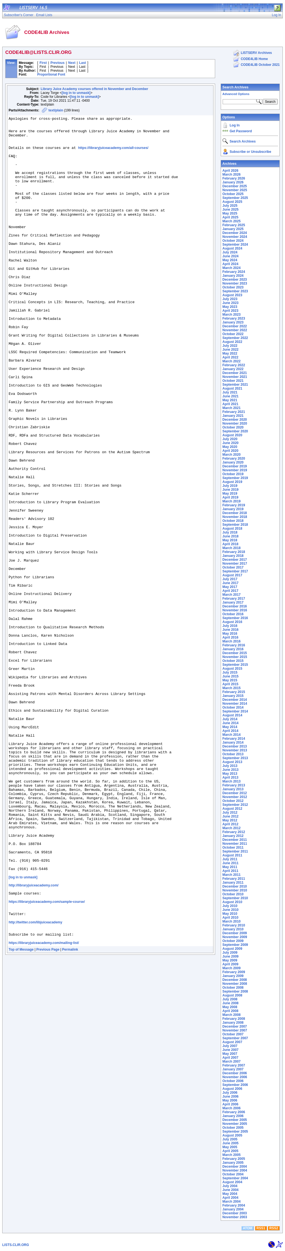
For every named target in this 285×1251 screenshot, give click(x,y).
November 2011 (234, 844)
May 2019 (229, 493)
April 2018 (230, 544)
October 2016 (233, 614)
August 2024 (232, 248)
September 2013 (235, 758)
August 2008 (232, 995)
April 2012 (230, 824)
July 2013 (229, 766)
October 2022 (233, 334)
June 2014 (230, 723)
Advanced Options (235, 94)
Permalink (70, 1111)
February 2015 (233, 692)
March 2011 (231, 875)
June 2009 (230, 956)
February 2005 (233, 1159)
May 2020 (229, 447)
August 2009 (232, 949)
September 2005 (235, 1131)
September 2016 (235, 618)
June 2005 (230, 1143)
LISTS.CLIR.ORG (15, 1245)
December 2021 (234, 373)
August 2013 (232, 762)
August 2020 (232, 435)
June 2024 (230, 256)
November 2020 (234, 423)
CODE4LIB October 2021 (260, 65)
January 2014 (233, 742)
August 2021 (232, 388)
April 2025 (230, 217)
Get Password (241, 131)
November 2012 (234, 797)
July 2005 (229, 1139)
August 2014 (232, 715)
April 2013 (230, 777)
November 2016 (234, 610)
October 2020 (233, 427)
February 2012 (233, 832)
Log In (235, 125)
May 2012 (229, 820)
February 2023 (233, 318)
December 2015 (234, 653)
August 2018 (232, 528)
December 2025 (234, 186)
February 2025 (233, 225)
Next (71, 63)
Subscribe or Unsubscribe (250, 152)
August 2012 (232, 809)
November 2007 (234, 1030)
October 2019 (233, 474)
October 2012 (233, 801)
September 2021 (235, 385)
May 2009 (229, 960)
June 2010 (230, 910)
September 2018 (235, 525)
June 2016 (230, 630)
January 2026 (233, 182)
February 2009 (233, 972)
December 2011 (234, 840)
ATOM (247, 1228)
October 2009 (233, 941)
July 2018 (229, 532)
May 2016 (229, 634)
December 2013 (234, 746)
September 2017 (235, 571)
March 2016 (231, 641)
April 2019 (230, 497)
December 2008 (234, 980)
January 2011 (233, 882)
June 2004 (230, 1190)
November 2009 (234, 937)
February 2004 (233, 1205)
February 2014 (233, 739)
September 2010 (235, 898)
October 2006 (233, 1081)
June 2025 (230, 209)
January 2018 (233, 556)
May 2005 (229, 1147)
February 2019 (233, 505)
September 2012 (235, 805)
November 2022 (234, 330)
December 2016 (234, 606)
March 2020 (231, 455)
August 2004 (232, 1182)
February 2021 (233, 412)
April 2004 (230, 1198)
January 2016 (233, 649)
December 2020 (234, 420)
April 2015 (230, 684)
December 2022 (234, 326)
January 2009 (233, 976)
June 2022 (230, 350)
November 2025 (234, 190)
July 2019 (229, 486)
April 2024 (230, 264)
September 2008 (235, 991)
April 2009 (230, 964)
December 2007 (234, 1026)
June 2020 (230, 443)
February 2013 (233, 785)
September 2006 (235, 1085)
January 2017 (233, 602)
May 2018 (229, 540)
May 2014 (229, 727)
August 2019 (232, 482)
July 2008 (229, 999)
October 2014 (233, 707)
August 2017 (232, 575)
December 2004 (234, 1166)
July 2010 (229, 906)
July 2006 (229, 1093)
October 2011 (233, 847)
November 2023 (234, 283)
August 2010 (232, 902)
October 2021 (233, 381)
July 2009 (229, 953)
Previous (57, 63)
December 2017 (234, 560)
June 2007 (230, 1050)
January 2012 (233, 836)
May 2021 (229, 400)
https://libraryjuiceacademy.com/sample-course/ (47, 1057)
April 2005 (230, 1151)
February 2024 (233, 272)
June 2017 (230, 583)
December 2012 (234, 793)
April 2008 (230, 1011)
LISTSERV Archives (256, 53)
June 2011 (230, 863)
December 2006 (234, 1073)
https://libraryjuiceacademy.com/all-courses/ (113, 154)
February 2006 (233, 1112)
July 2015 (229, 672)
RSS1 (261, 1228)
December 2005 (234, 1120)
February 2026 (233, 178)
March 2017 (231, 595)
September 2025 (235, 198)
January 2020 (233, 462)
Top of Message (21, 1111)
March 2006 (231, 1108)
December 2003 (234, 1213)
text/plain (55, 110)
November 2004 (234, 1170)
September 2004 (235, 1178)
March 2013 (231, 781)
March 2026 (231, 174)
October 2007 (233, 1034)
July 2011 (229, 859)
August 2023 (232, 295)
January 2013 (233, 789)
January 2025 (233, 229)
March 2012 (231, 828)
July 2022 (229, 346)
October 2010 (233, 894)
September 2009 (235, 945)
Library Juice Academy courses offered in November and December (94, 89)
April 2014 (230, 731)
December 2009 (234, 933)
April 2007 (230, 1058)
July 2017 (229, 579)
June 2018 (230, 536)
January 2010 (233, 929)
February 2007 (233, 1065)
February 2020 (233, 458)
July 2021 (229, 392)
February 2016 (233, 645)
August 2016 (232, 622)
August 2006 (232, 1089)
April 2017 (230, 591)
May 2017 (229, 587)
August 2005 (232, 1135)
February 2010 (233, 925)
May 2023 (229, 307)
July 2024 (229, 252)
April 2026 (230, 171)
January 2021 (233, 416)
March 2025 (231, 221)
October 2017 (233, 567)
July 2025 (229, 206)
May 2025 (229, 213)
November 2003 (234, 1217)
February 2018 (233, 552)
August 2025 (232, 202)
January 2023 (233, 322)
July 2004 (229, 1186)
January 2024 (233, 276)
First (43, 63)
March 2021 (231, 408)
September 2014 (235, 711)
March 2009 (231, 968)
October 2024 (233, 241)
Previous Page (48, 1111)
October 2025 (233, 194)
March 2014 (231, 735)
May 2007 (229, 1054)
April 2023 (230, 311)
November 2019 (234, 470)
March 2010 (231, 921)
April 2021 (230, 404)
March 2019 (231, 501)
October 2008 (233, 988)
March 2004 (231, 1201)
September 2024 (235, 244)
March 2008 (231, 1015)
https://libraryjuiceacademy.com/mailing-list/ (44, 1105)
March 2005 (231, 1155)
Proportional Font (51, 74)
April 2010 (230, 917)
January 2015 (233, 696)
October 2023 (233, 287)
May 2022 (229, 353)
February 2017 (233, 598)
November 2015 (234, 657)
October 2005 (233, 1128)
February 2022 (233, 365)
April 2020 (230, 451)
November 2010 (234, 890)
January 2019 (233, 509)
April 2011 (230, 871)
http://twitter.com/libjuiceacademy (35, 1081)
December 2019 (234, 466)
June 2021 (230, 396)
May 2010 (229, 914)
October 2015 (233, 661)
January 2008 (233, 1023)
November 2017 (234, 563)
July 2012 (229, 812)
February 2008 (233, 1019)
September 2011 (235, 851)
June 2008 (230, 1003)
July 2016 (229, 626)
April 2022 (230, 357)
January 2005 (233, 1163)
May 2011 (229, 867)
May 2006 (229, 1100)
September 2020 (235, 431)
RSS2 (273, 1228)
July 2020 (229, 439)
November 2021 (234, 377)
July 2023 (229, 299)
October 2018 (233, 521)
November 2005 (234, 1124)
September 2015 (235, 665)
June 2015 (230, 676)
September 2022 (235, 338)
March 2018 (231, 548)
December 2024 (234, 233)
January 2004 (233, 1209)
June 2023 (230, 303)
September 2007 (235, 1038)
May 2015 (229, 680)
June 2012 (230, 816)
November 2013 (234, 750)
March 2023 (231, 315)
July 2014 (229, 719)
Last (82, 63)
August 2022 (232, 342)
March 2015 (231, 688)
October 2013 (233, 754)
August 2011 (232, 855)
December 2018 (234, 513)
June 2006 (230, 1096)
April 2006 (230, 1104)
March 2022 (231, 361)
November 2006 (234, 1077)
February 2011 (233, 879)
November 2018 (234, 517)
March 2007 (231, 1061)
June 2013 (230, 770)
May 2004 (229, 1194)
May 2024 (229, 260)
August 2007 (232, 1042)
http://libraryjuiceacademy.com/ (33, 1038)
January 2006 (233, 1116)
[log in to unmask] (76, 93)
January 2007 (233, 1069)
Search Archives (235, 87)
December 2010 (234, 886)
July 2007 (229, 1046)
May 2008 (229, 1007)
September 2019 (235, 478)
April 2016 (230, 637)
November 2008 (234, 984)
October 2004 (233, 1174)
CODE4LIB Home (254, 59)
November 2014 (234, 704)
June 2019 (230, 490)
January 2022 (233, 369)
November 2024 (234, 237)
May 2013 (229, 774)
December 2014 (234, 700)
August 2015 (232, 669)
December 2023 (234, 279)
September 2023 (235, 291)
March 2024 (231, 268)
